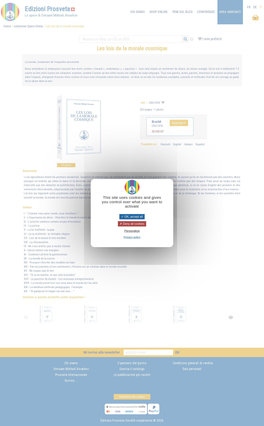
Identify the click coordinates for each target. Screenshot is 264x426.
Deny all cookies (132, 223)
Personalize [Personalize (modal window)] (132, 230)
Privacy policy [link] (132, 237)
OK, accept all (132, 216)
